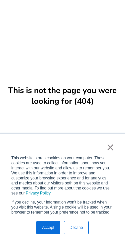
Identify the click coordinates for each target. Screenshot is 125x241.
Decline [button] (76, 227)
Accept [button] (48, 227)
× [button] (110, 147)
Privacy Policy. (38, 193)
